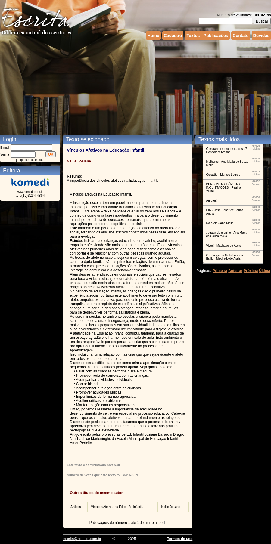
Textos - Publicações (207, 35)
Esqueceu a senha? (30, 160)
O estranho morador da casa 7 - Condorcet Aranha (227, 150)
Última (264, 271)
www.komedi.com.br (30, 191)
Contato (241, 35)
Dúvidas (261, 35)
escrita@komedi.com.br (82, 539)
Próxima (251, 271)
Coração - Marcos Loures (223, 174)
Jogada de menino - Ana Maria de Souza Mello (226, 234)
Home (153, 35)
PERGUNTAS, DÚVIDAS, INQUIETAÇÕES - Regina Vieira (223, 188)
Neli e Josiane (170, 506)
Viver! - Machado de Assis (223, 245)
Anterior (235, 271)
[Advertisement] (103, 87)
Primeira (220, 271)
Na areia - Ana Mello (220, 223)
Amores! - (212, 200)
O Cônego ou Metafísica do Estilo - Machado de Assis (224, 257)
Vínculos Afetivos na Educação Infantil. (117, 506)
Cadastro (173, 35)
